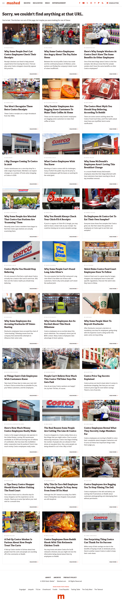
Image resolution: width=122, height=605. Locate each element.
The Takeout (98, 589)
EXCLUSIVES (38, 3)
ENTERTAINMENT (59, 3)
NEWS (47, 3)
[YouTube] (83, 3)
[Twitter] (87, 3)
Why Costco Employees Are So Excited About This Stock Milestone (59, 324)
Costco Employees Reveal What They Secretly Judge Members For (100, 430)
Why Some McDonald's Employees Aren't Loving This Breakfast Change (99, 164)
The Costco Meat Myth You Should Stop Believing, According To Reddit (98, 109)
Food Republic (64, 589)
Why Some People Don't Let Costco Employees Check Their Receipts (20, 54)
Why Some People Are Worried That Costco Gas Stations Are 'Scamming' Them (20, 219)
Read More (33, 74)
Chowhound (46, 589)
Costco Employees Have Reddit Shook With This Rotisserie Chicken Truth (60, 542)
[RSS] (102, 3)
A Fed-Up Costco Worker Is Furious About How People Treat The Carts (18, 542)
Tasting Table (75, 589)
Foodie (55, 589)
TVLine (38, 589)
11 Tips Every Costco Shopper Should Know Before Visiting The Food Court (19, 487)
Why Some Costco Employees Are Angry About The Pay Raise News (60, 54)
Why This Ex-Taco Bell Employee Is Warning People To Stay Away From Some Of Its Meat (61, 487)
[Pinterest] (95, 3)
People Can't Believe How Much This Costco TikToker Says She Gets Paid (60, 378)
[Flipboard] (99, 3)
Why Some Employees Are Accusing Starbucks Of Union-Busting (19, 324)
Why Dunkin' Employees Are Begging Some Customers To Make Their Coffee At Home (58, 109)
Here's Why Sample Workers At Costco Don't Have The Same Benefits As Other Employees (100, 54)
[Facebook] (80, 3)
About (48, 577)
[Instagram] (91, 3)
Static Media (49, 581)
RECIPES (27, 3)
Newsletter (112, 3)
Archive (57, 577)
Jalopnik (31, 589)
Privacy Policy (70, 577)
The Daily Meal (87, 589)
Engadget (22, 589)
